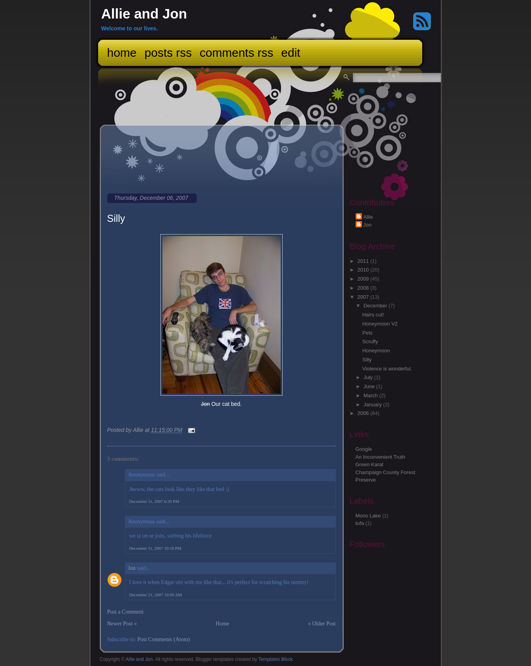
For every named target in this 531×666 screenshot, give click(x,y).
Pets (367, 333)
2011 (364, 261)
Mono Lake (368, 516)
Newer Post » (122, 624)
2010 (364, 270)
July (368, 377)
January (373, 404)
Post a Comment (125, 612)
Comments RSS (237, 52)
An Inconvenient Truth (380, 457)
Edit (290, 52)
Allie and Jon (144, 13)
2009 (364, 279)
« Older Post (322, 624)
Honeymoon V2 (380, 324)
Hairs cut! (373, 315)
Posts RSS (168, 52)
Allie (368, 217)
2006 (364, 413)
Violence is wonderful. (387, 369)
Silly (116, 218)
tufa (360, 523)
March (371, 395)
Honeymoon (376, 350)
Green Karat (370, 464)
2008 (364, 288)
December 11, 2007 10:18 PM (155, 548)
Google (364, 449)
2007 (364, 297)
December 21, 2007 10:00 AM (155, 594)
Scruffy (370, 341)
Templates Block (275, 659)
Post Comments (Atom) (164, 639)
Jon (132, 568)
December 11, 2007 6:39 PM (154, 501)
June (369, 386)
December (376, 306)
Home (122, 52)
